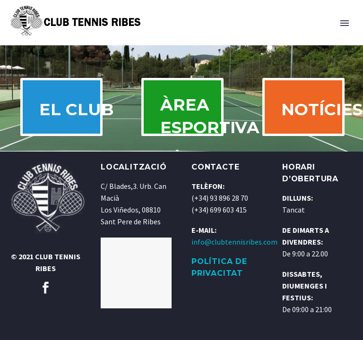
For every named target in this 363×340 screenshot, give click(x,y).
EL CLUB (70, 113)
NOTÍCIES (312, 113)
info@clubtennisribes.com (234, 251)
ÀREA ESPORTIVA (191, 121)
